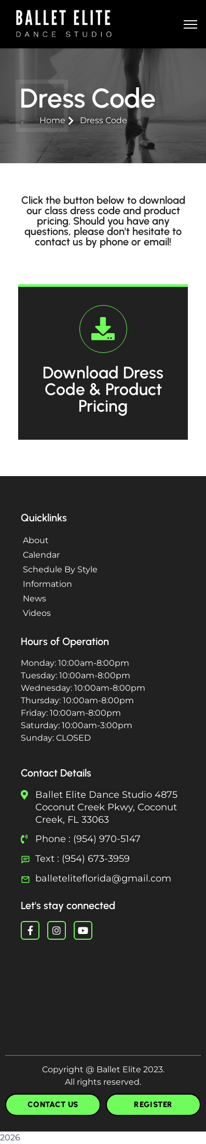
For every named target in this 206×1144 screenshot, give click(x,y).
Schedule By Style (60, 569)
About (36, 540)
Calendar (41, 555)
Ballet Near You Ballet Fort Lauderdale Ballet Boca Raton (103, 989)
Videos (37, 613)
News (34, 598)
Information (47, 584)
